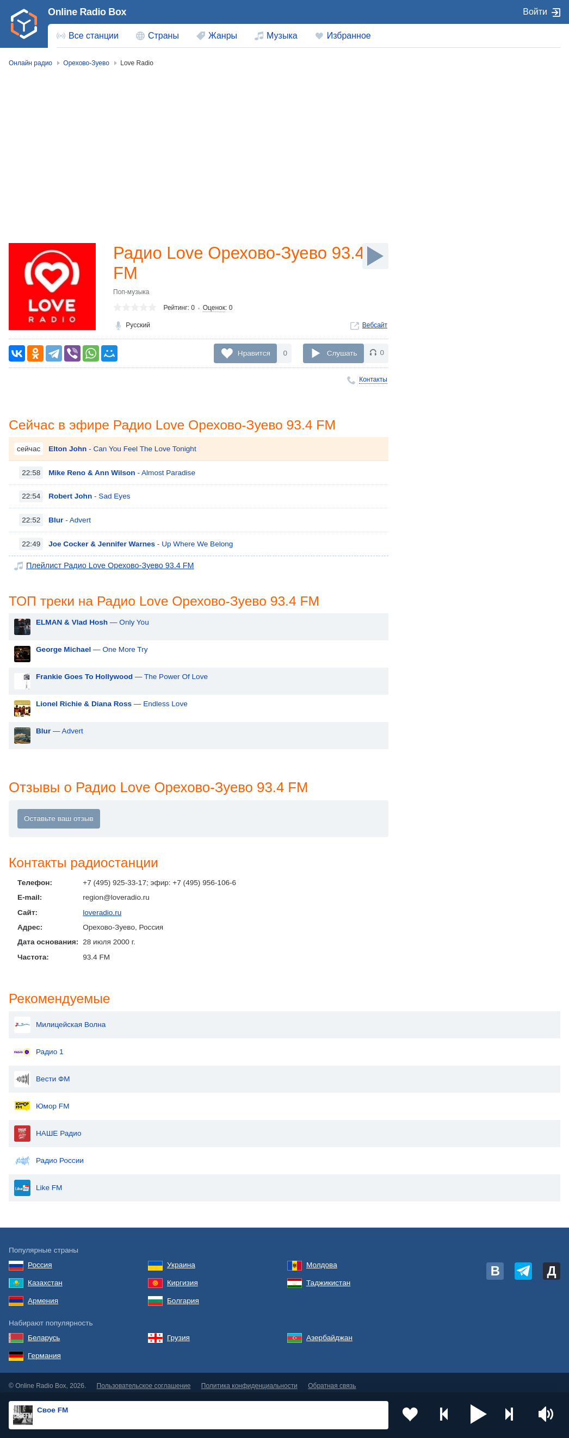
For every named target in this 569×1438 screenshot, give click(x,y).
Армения (43, 1295)
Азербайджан (329, 1332)
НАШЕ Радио (47, 1127)
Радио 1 (39, 1046)
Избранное (349, 35)
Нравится (254, 353)
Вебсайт (374, 327)
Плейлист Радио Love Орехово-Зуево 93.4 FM (105, 566)
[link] (24, 24)
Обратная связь (332, 1380)
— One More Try (91, 651)
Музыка (282, 35)
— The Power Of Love (122, 678)
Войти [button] (535, 11)
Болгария (183, 1295)
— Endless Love (112, 705)
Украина (181, 1259)
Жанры (222, 35)
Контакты (373, 379)
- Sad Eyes (89, 497)
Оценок (214, 309)
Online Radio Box (87, 12)
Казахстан (45, 1277)
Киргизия (182, 1277)
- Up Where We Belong (140, 544)
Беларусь (44, 1332)
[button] (479, 1415)
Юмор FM (41, 1100)
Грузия (178, 1332)
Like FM (38, 1182)
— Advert (59, 733)
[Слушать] (375, 256)
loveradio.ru (102, 915)
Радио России (49, 1155)
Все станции (94, 35)
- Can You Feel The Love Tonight (122, 450)
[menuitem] (88, 36)
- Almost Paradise (121, 473)
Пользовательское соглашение (144, 1380)
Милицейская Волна (60, 1019)
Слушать (342, 353)
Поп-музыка (131, 293)
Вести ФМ (42, 1073)
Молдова (321, 1259)
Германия (44, 1350)
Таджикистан (328, 1277)
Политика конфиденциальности (249, 1380)
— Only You (92, 624)
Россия (40, 1259)
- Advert (69, 521)
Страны (163, 35)
